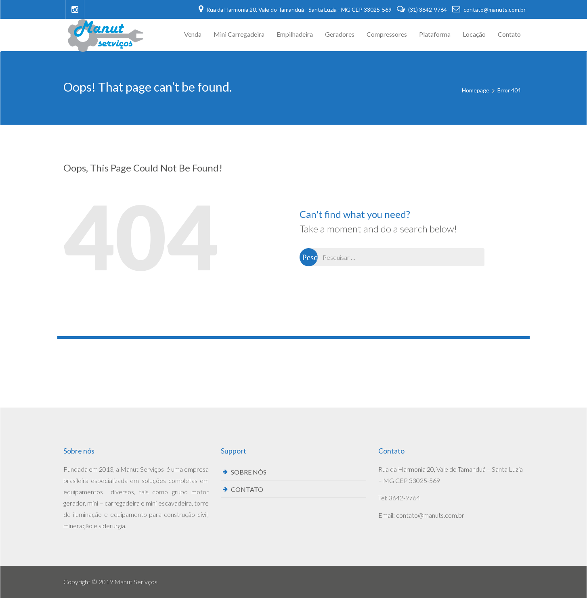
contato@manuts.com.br (489, 9)
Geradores (339, 34)
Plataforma (435, 34)
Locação (474, 34)
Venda (192, 34)
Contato (509, 34)
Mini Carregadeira (239, 34)
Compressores (387, 34)
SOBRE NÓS (248, 472)
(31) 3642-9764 (422, 9)
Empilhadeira (295, 34)
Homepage (475, 90)
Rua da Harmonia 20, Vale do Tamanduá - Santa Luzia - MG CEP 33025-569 (296, 9)
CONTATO (247, 489)
